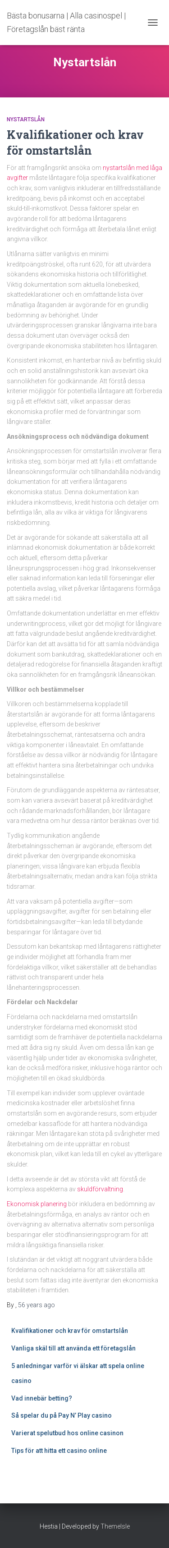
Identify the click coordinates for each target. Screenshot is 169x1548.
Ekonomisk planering (37, 1204)
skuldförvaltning (100, 1189)
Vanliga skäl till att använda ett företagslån (73, 1348)
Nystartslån (26, 119)
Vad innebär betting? (41, 1398)
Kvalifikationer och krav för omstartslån (69, 1330)
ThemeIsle (115, 1526)
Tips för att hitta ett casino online (59, 1450)
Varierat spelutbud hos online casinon (68, 1433)
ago (36, 1305)
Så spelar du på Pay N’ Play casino (61, 1415)
